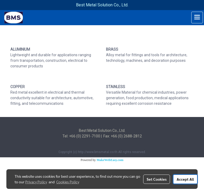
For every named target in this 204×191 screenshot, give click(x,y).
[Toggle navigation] (197, 17)
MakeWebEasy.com (110, 160)
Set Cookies (157, 179)
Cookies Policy (67, 181)
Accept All (185, 179)
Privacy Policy (36, 181)
